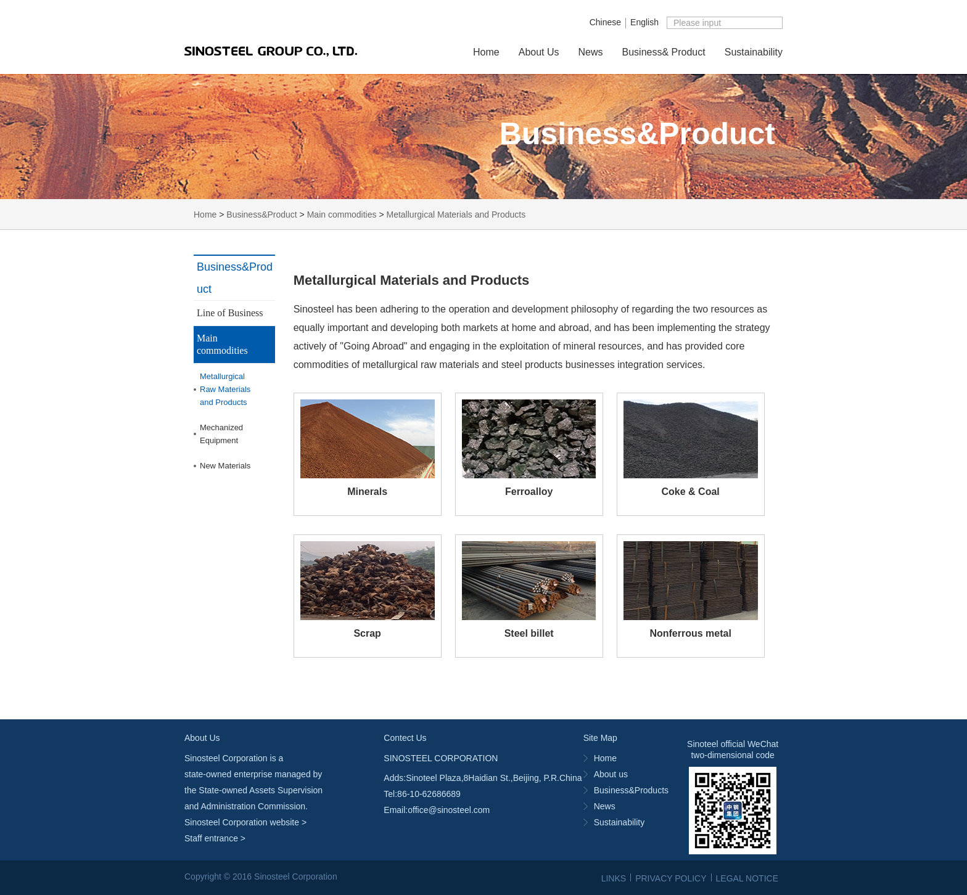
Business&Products (631, 790)
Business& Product (664, 52)
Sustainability (754, 52)
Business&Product (261, 214)
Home (486, 52)
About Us (539, 52)
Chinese (605, 22)
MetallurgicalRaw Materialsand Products (225, 389)
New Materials (225, 465)
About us (611, 774)
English (644, 22)
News (590, 52)
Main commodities (342, 214)
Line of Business (230, 313)
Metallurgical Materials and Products (456, 214)
